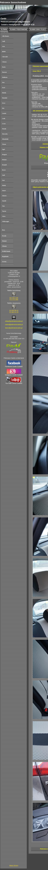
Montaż (4, 241)
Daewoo (4, 72)
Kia (3, 108)
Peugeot (4, 154)
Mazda (4, 129)
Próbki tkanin (6, 251)
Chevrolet (5, 56)
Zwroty (4, 261)
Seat (3, 180)
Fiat (3, 82)
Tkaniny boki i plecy (38, 29)
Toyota (4, 211)
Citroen (4, 62)
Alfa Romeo (5, 36)
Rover (4, 170)
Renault (4, 165)
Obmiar (4, 246)
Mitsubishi (5, 139)
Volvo (3, 216)
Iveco (3, 103)
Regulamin (5, 256)
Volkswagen (5, 221)
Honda (4, 93)
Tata (3, 206)
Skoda (4, 185)
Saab (3, 175)
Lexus (4, 123)
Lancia (4, 113)
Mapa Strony (13, 865)
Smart (4, 190)
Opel (3, 149)
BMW (4, 51)
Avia (3, 46)
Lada (3, 118)
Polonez (4, 159)
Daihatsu (4, 77)
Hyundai (4, 98)
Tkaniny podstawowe (18, 29)
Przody (4, 236)
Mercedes (5, 134)
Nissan (4, 144)
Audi (3, 41)
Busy (3, 230)
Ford (3, 87)
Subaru (4, 195)
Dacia (4, 67)
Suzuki (4, 201)
